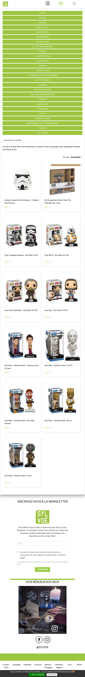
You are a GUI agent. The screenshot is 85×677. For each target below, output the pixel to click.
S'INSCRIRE (42, 569)
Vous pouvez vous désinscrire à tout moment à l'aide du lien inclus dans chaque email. (42, 563)
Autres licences (9, 140)
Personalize (52, 675)
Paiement (27, 664)
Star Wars (18, 140)
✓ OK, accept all (37, 675)
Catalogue (16, 664)
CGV (69, 664)
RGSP (79, 664)
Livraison (38, 664)
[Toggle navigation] (74, 3)
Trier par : (71, 157)
